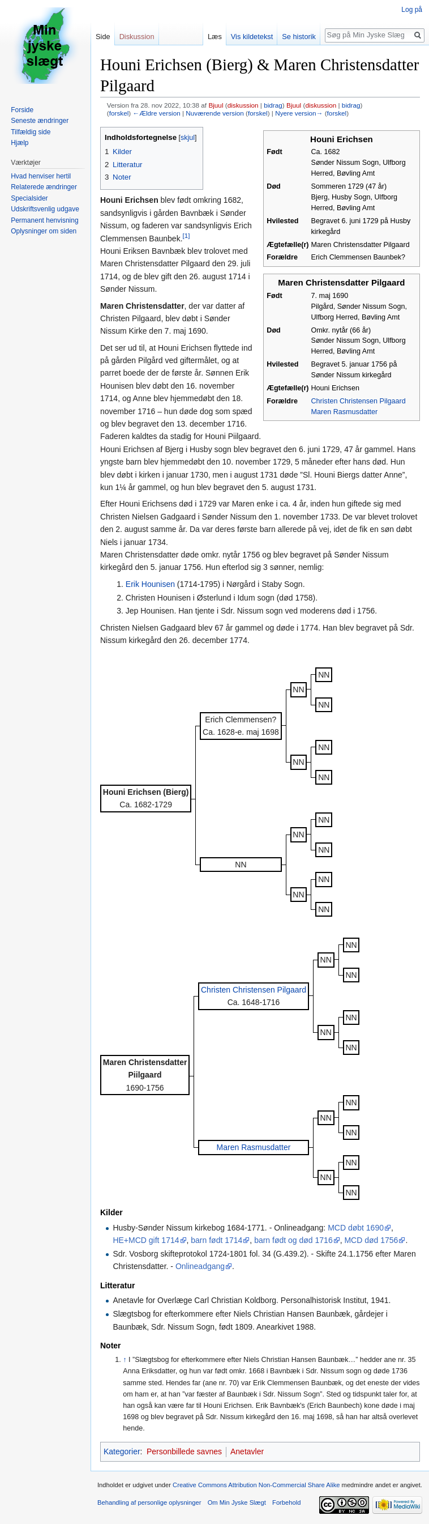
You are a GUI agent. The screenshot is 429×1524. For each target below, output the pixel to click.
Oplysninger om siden (43, 231)
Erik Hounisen (150, 584)
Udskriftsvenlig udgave (45, 209)
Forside (22, 110)
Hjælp (19, 143)
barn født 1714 (216, 1240)
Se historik (299, 36)
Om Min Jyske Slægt (237, 1502)
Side (103, 36)
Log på (411, 10)
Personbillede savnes (184, 1451)
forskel (119, 113)
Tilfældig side (30, 132)
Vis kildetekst (252, 36)
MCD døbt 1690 (356, 1227)
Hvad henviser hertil (41, 176)
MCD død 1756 (371, 1240)
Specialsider (29, 198)
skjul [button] (188, 138)
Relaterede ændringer (44, 187)
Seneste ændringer (39, 121)
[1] (186, 235)
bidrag (273, 105)
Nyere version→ (299, 113)
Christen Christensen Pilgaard (358, 401)
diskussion (243, 105)
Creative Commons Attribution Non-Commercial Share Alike (256, 1485)
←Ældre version (156, 113)
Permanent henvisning (44, 220)
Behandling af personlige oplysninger (149, 1502)
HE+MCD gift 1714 (146, 1240)
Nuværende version (215, 113)
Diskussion (137, 36)
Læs (215, 36)
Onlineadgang (200, 1266)
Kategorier (122, 1451)
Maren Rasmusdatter (344, 412)
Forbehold (286, 1502)
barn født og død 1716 (293, 1240)
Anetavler (247, 1451)
